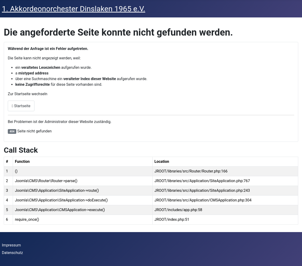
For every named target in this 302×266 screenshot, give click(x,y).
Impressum (11, 245)
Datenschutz (12, 252)
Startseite (21, 106)
